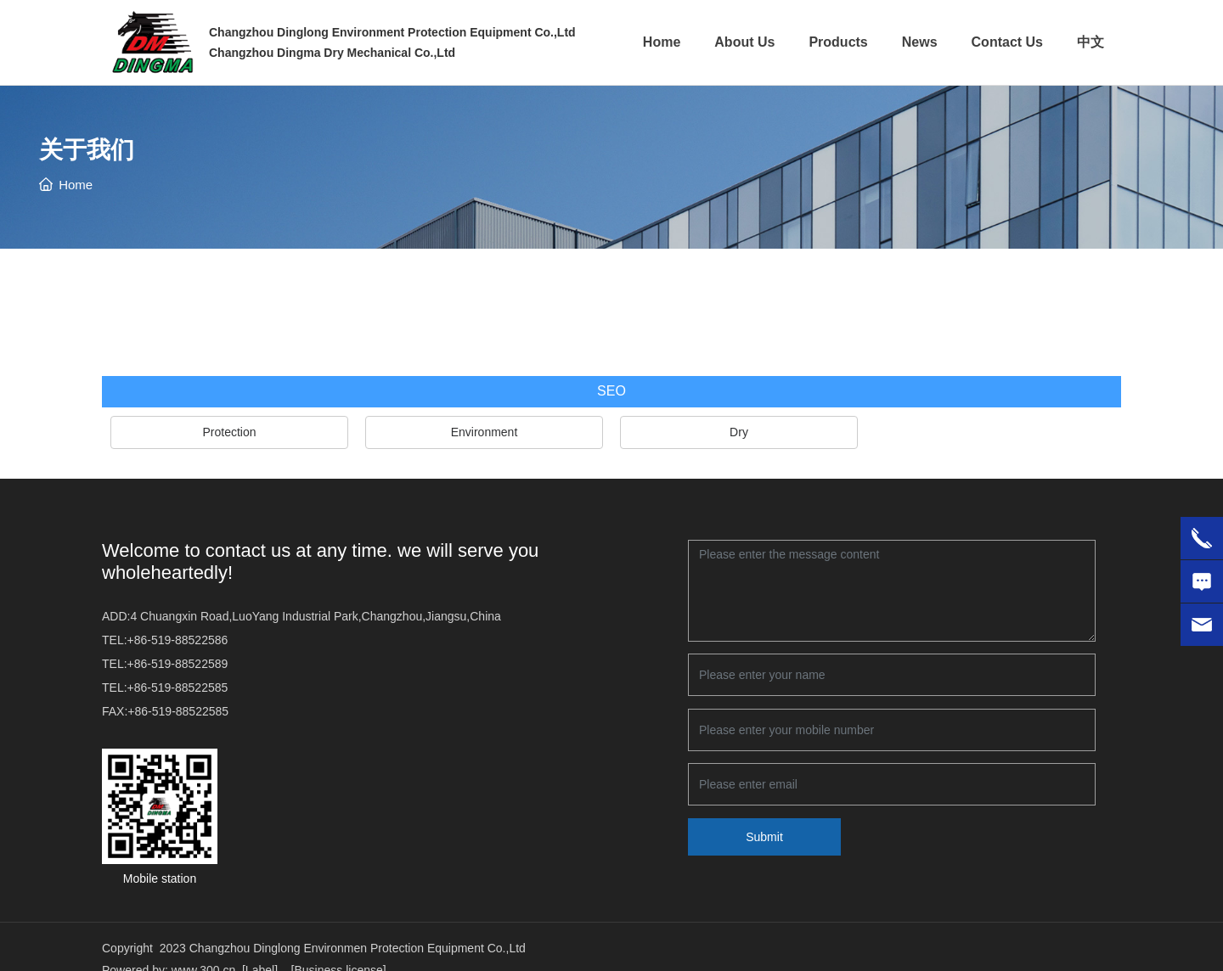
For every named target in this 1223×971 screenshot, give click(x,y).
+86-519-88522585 (177, 687)
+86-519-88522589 (177, 664)
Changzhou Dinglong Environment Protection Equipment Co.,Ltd (392, 32)
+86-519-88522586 (177, 640)
